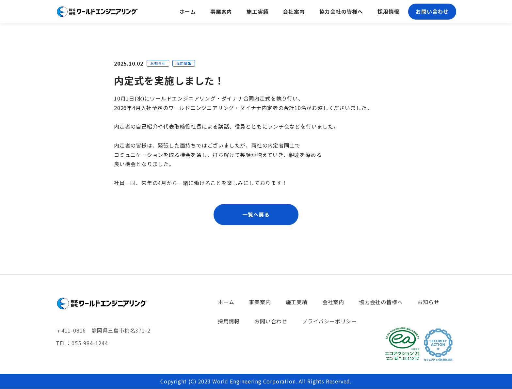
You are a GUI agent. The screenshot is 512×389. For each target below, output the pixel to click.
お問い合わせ (270, 321)
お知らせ (428, 302)
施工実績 (297, 302)
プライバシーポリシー (329, 321)
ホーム (226, 302)
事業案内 (260, 302)
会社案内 (333, 302)
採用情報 (229, 321)
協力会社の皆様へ (381, 302)
